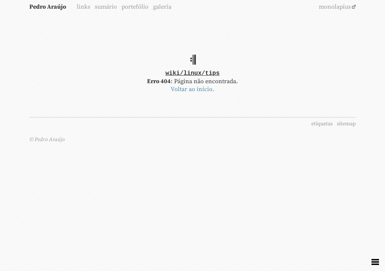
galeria (162, 7)
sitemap (346, 123)
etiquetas (322, 123)
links (83, 7)
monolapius (335, 7)
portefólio (135, 7)
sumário (106, 7)
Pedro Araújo (47, 7)
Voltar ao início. (192, 89)
